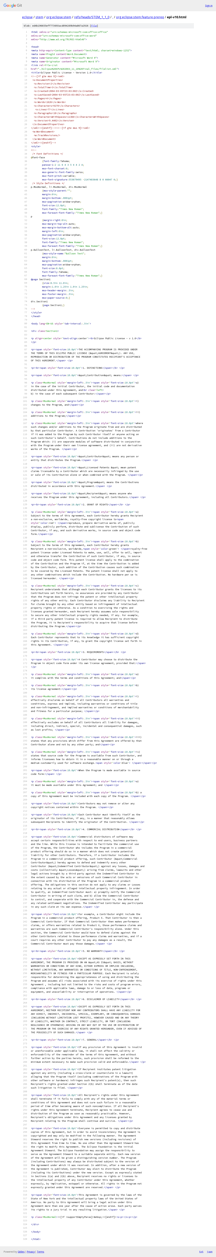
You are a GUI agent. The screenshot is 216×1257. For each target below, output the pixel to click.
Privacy (31, 1251)
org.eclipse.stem (58, 17)
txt (201, 1251)
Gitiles (21, 1251)
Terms (40, 1251)
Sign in (208, 5)
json (209, 1251)
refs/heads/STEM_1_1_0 (91, 17)
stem (39, 17)
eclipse (27, 17)
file (94, 25)
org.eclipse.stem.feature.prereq (140, 17)
